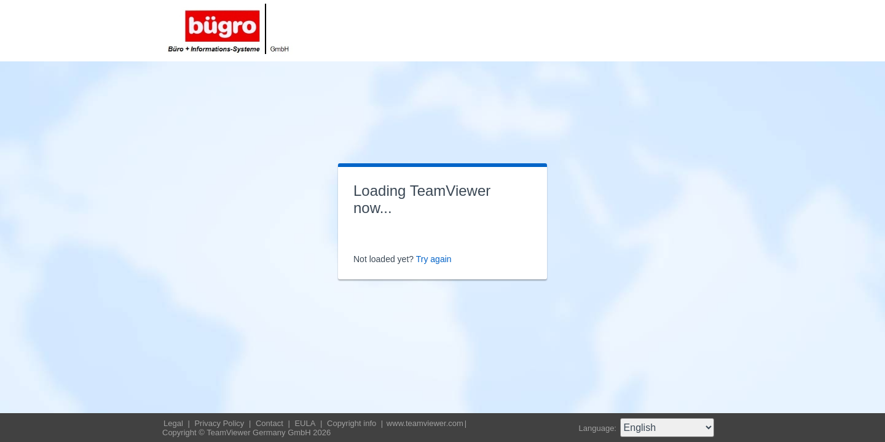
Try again (434, 259)
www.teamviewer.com (425, 423)
